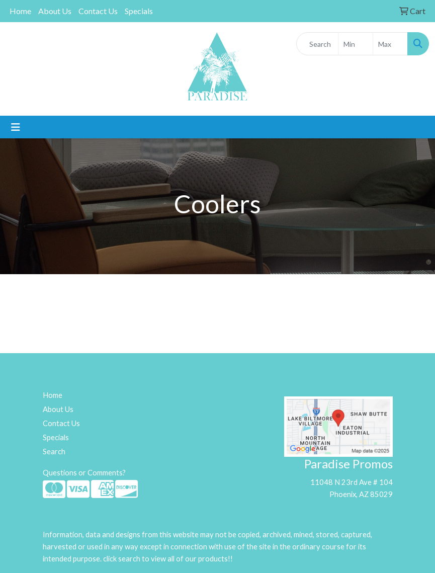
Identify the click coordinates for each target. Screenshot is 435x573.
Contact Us (98, 11)
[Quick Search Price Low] (355, 43)
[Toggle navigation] (15, 127)
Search (54, 451)
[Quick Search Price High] (390, 43)
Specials (139, 11)
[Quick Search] (317, 43)
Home (20, 11)
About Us (54, 11)
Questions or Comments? (84, 472)
